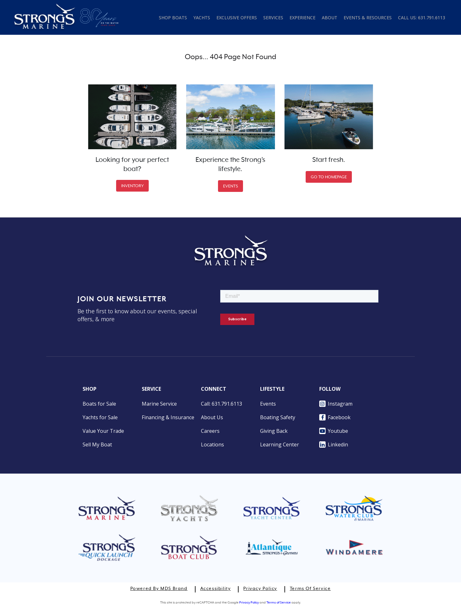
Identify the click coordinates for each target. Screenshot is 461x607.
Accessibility (215, 588)
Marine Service (159, 403)
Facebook (335, 417)
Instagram (335, 403)
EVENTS (230, 186)
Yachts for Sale (100, 417)
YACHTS (201, 18)
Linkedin (333, 444)
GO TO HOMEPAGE (329, 177)
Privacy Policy (260, 588)
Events (268, 403)
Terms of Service (310, 588)
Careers (210, 430)
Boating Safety (277, 417)
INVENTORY (132, 185)
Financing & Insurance (168, 417)
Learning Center (279, 444)
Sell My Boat (97, 444)
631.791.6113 (431, 18)
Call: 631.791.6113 (221, 403)
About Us (212, 417)
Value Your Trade (103, 430)
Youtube (333, 430)
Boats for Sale (99, 403)
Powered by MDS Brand (159, 588)
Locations (212, 444)
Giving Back (274, 430)
